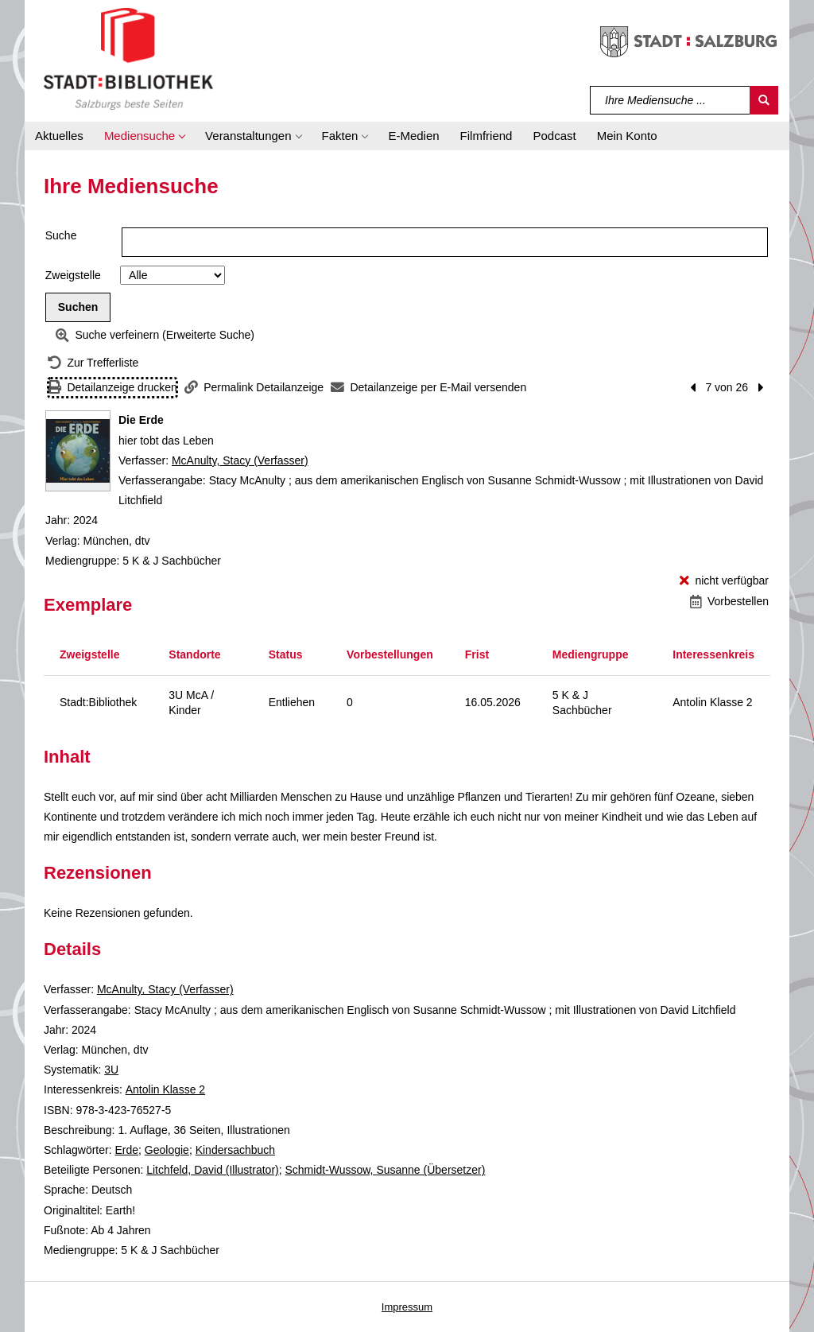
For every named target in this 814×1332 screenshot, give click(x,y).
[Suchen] (764, 100)
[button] (144, 136)
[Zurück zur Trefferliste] (93, 363)
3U (111, 1069)
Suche (61, 235)
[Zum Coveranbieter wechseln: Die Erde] (77, 450)
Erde (126, 1150)
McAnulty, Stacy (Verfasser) (240, 460)
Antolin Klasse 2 (165, 1089)
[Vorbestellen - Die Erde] (729, 602)
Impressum (407, 1307)
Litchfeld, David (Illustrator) (212, 1169)
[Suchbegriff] (670, 100)
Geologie (167, 1150)
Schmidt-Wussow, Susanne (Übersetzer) (385, 1169)
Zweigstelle (73, 275)
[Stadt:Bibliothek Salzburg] (128, 58)
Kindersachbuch (235, 1150)
